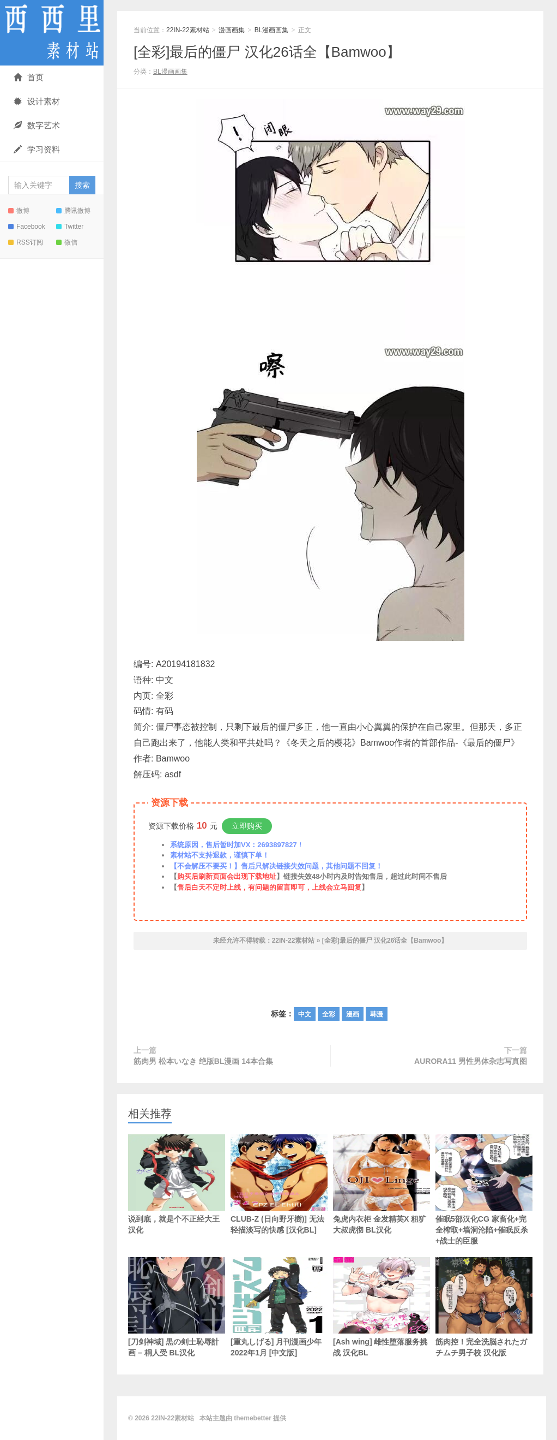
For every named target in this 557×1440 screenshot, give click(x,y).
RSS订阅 (25, 242)
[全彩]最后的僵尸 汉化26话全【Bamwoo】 (267, 52)
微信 (66, 242)
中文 (304, 1014)
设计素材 (37, 101)
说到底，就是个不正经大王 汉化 (176, 1184)
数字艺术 (37, 125)
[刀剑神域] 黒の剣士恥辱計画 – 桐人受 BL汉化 (176, 1307)
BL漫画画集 (272, 30)
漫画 (352, 1014)
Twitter (69, 226)
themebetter (252, 1418)
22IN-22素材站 (52, 33)
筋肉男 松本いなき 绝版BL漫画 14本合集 (203, 1061)
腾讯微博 (73, 211)
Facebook (26, 226)
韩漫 (376, 1014)
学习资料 (37, 149)
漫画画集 (232, 30)
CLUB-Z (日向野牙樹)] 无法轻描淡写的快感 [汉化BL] (279, 1184)
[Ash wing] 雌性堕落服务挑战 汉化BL (381, 1307)
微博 (18, 211)
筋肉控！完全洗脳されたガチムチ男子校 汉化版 (483, 1307)
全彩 (328, 1014)
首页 (29, 77)
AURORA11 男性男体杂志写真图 (470, 1061)
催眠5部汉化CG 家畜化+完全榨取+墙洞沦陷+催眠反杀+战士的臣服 (483, 1189)
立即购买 (247, 826)
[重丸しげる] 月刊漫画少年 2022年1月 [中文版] (279, 1307)
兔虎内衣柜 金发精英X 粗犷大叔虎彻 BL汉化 (381, 1184)
